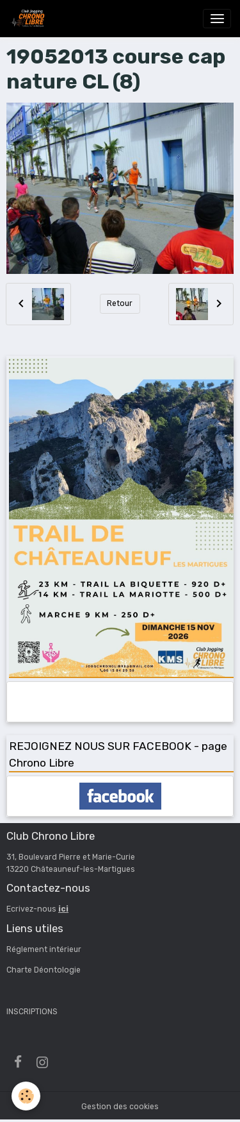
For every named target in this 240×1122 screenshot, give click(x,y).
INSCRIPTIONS (32, 1011)
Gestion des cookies (120, 1106)
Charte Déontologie (43, 969)
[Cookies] (26, 1096)
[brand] (29, 18)
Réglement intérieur (43, 949)
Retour (119, 303)
